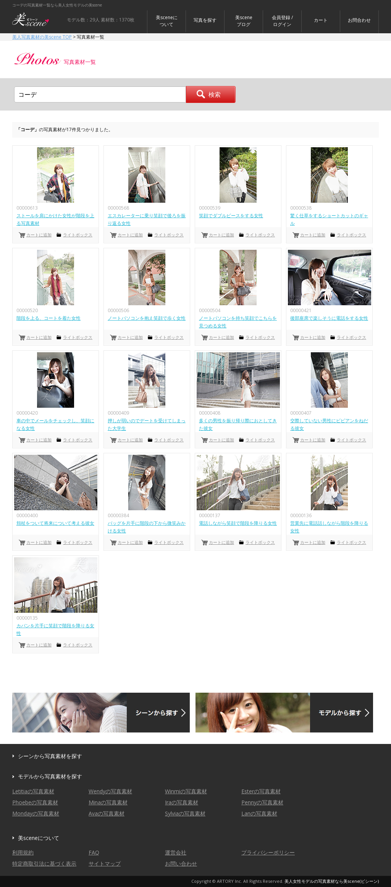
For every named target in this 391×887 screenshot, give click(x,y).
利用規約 (23, 852)
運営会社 (175, 852)
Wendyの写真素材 (110, 791)
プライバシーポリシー (268, 852)
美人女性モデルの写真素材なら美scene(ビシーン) (331, 881)
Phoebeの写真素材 (35, 802)
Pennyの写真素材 (262, 802)
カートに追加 (39, 235)
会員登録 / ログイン (282, 21)
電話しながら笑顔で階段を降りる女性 (238, 523)
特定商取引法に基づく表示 (44, 863)
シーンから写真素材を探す (50, 756)
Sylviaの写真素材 (185, 813)
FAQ (94, 852)
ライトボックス (77, 235)
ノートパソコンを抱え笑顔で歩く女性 (147, 318)
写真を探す (205, 20)
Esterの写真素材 (261, 791)
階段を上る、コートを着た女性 (48, 318)
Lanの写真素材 (259, 813)
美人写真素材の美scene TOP (42, 37)
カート (321, 20)
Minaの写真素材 (108, 802)
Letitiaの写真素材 (33, 791)
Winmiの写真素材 (186, 791)
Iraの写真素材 (181, 802)
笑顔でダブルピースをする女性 (231, 215)
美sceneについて (167, 21)
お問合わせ (359, 20)
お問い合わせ (181, 863)
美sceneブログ (243, 21)
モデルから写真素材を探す (50, 776)
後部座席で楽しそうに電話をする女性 (329, 318)
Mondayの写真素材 (35, 813)
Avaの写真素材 (106, 813)
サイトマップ (105, 863)
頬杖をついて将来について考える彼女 (55, 523)
